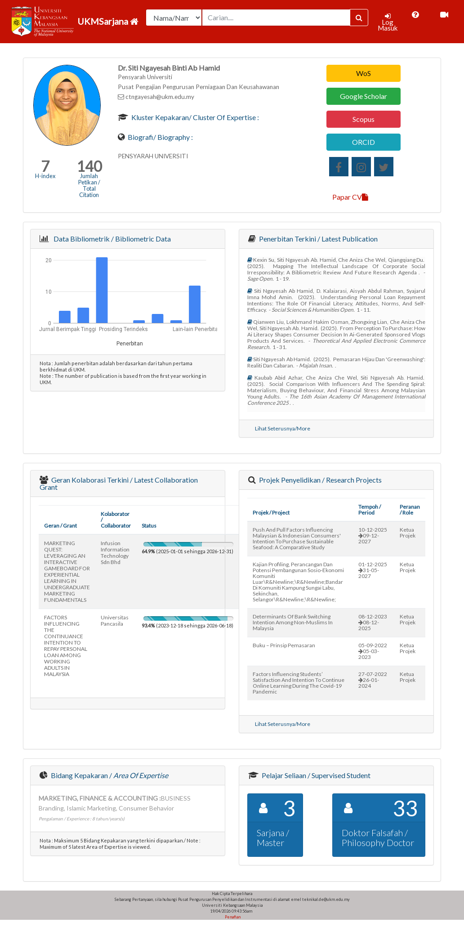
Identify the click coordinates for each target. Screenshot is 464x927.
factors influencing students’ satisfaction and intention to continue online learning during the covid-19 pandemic (298, 683)
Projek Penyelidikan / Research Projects (320, 479)
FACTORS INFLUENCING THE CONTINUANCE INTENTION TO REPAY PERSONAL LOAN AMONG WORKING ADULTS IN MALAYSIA (65, 645)
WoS (363, 73)
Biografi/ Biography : (159, 137)
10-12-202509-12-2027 (372, 535)
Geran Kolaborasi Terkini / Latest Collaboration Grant (119, 483)
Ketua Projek (407, 532)
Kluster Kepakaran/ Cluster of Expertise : (194, 117)
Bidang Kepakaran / (108, 775)
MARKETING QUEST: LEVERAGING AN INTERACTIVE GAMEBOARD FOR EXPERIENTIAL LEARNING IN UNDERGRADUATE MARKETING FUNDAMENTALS (67, 571)
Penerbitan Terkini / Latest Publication (318, 238)
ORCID (363, 142)
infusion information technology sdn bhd (115, 552)
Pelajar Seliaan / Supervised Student (315, 775)
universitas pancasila (115, 620)
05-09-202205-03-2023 (372, 651)
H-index (45, 175)
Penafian (232, 916)
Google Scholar (363, 96)
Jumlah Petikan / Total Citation (89, 185)
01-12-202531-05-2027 (372, 570)
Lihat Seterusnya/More (282, 428)
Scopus (363, 119)
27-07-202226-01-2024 (372, 680)
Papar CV (350, 197)
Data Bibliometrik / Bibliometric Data (111, 238)
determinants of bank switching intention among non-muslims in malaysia (293, 622)
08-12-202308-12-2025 (372, 622)
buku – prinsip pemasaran (284, 645)
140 (89, 166)
